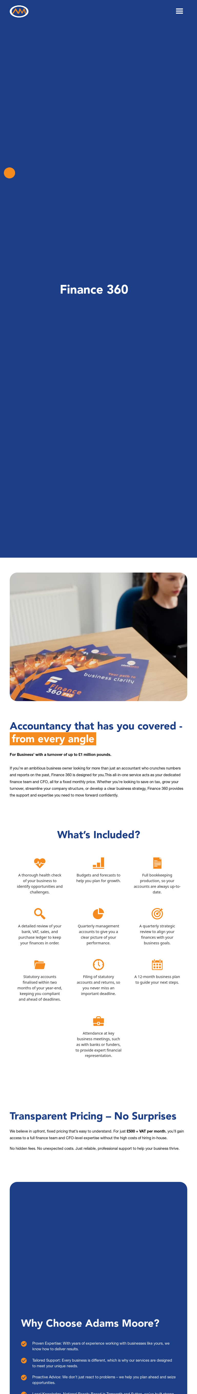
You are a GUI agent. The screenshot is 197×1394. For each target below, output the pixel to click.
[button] (179, 11)
